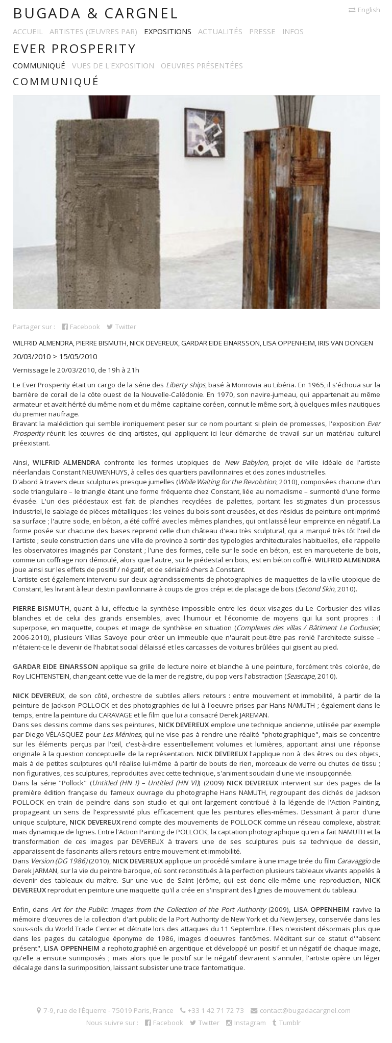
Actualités (220, 31)
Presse (262, 31)
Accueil (28, 31)
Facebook (81, 326)
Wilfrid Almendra (43, 342)
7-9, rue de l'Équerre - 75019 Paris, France (105, 1010)
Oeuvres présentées (202, 65)
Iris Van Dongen (345, 342)
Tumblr (287, 1022)
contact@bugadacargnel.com (301, 1010)
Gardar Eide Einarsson (220, 342)
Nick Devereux (154, 342)
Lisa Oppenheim (289, 342)
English (364, 9)
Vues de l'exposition (113, 65)
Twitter (121, 326)
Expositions (167, 31)
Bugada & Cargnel (96, 12)
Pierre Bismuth (101, 342)
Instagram (246, 1022)
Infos (293, 31)
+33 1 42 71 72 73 (212, 1010)
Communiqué (39, 65)
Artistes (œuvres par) (93, 31)
